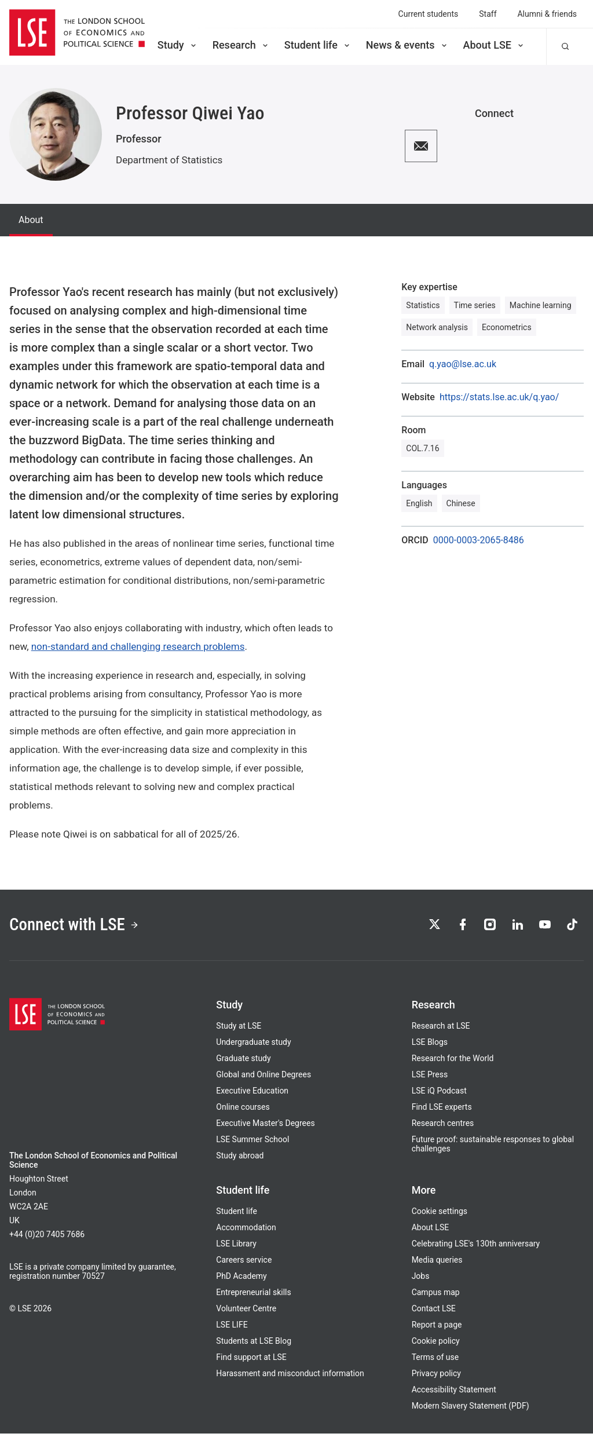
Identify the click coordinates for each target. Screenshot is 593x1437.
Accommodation (246, 1230)
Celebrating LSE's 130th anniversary (476, 1247)
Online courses (242, 1110)
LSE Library (236, 1247)
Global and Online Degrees (263, 1078)
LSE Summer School (252, 1142)
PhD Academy (241, 1279)
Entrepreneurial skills (253, 1295)
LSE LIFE (231, 1328)
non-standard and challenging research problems (138, 646)
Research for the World (453, 1061)
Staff (487, 14)
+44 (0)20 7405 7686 (47, 1237)
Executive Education (252, 1094)
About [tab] (31, 219)
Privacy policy (436, 1376)
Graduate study (243, 1061)
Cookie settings (439, 1214)
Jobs (421, 1279)
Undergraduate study (253, 1045)
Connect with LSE (80, 926)
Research (241, 45)
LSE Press (430, 1078)
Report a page (437, 1328)
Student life (318, 45)
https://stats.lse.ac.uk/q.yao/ (499, 397)
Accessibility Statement (454, 1393)
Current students (428, 14)
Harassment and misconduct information (290, 1376)
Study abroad (239, 1159)
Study (178, 45)
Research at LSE (441, 1029)
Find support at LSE (251, 1360)
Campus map (436, 1295)
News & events (407, 45)
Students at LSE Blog (253, 1344)
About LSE (494, 45)
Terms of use (435, 1360)
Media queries (437, 1263)
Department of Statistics (169, 160)
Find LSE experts (442, 1110)
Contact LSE (434, 1312)
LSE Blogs (430, 1045)
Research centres (443, 1126)
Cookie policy (436, 1344)
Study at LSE (238, 1029)
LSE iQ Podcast (439, 1094)
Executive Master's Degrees (265, 1126)
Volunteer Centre (246, 1312)
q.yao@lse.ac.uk (462, 364)
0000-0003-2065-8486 (478, 540)
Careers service (244, 1263)
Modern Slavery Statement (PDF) (470, 1409)
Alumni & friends (547, 14)
